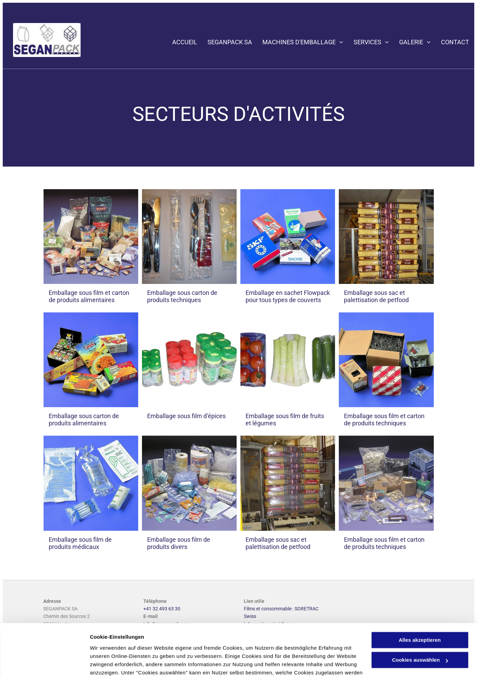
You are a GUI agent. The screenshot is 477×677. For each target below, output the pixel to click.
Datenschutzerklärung (168, 644)
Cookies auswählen (114, 663)
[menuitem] (179, 42)
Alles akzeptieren (420, 595)
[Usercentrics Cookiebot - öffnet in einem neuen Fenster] (44, 663)
